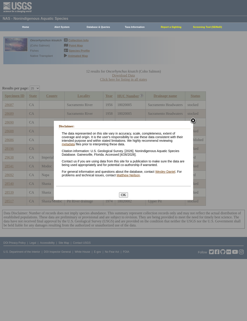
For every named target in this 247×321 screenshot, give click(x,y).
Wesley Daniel (165, 171)
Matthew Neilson (128, 175)
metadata (68, 144)
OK (123, 195)
